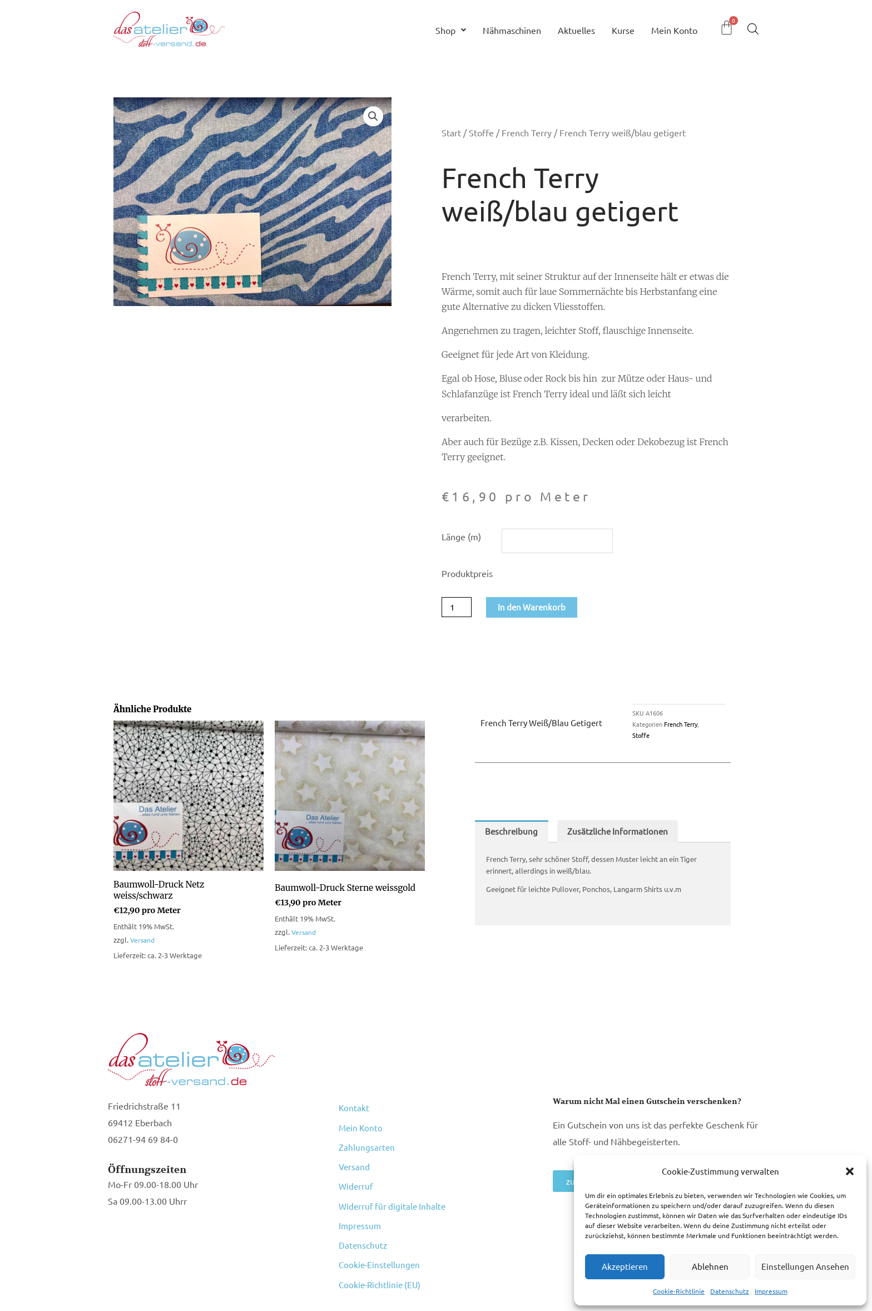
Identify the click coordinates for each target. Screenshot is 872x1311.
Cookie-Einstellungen (381, 1224)
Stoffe (481, 132)
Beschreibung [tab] (512, 834)
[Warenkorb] (726, 27)
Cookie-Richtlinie (679, 1291)
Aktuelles (576, 30)
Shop (450, 30)
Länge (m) (461, 536)
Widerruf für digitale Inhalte (394, 1181)
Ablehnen (710, 1266)
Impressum (771, 1291)
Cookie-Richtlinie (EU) (381, 1239)
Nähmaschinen (512, 30)
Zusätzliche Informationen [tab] (621, 834)
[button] (849, 1171)
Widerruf (356, 1166)
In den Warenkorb (535, 608)
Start (451, 132)
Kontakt (354, 1109)
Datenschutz (729, 1291)
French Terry (527, 132)
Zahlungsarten (367, 1138)
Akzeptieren (625, 1266)
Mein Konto (674, 30)
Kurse (623, 30)
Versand (143, 943)
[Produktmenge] (458, 608)
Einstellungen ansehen (805, 1266)
